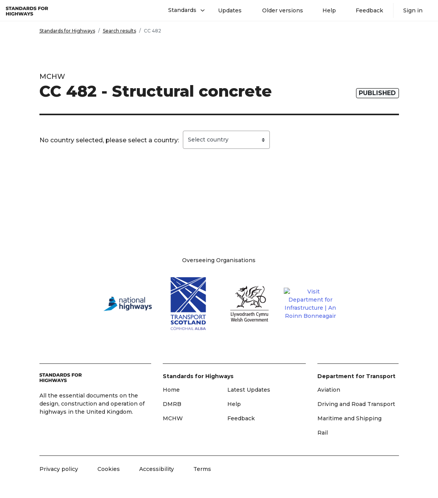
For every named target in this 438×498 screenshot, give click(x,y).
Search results (119, 31)
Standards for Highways (67, 31)
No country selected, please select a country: (109, 140)
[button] (183, 10)
